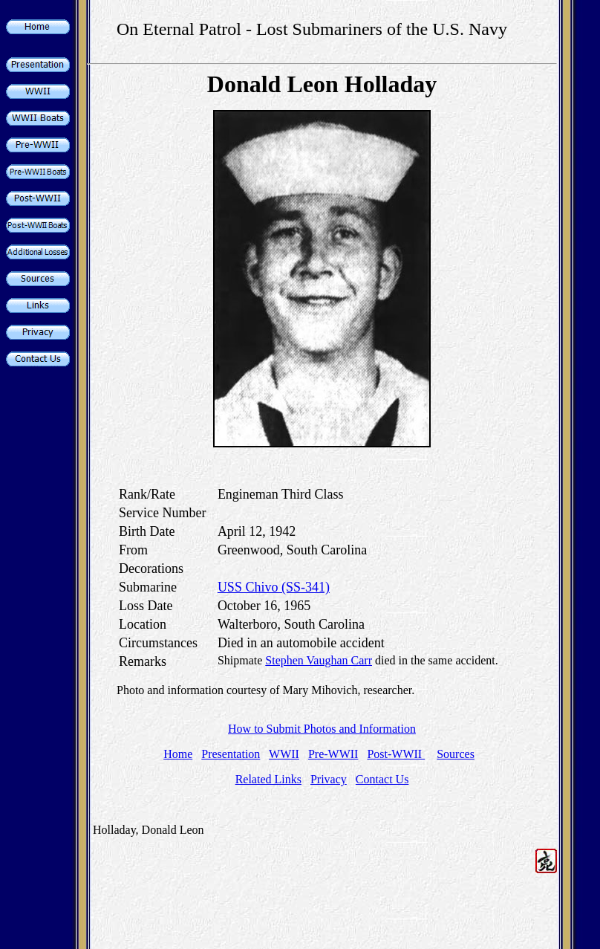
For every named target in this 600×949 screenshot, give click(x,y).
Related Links (268, 779)
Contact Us (382, 779)
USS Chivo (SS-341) (274, 587)
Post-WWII (396, 754)
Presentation (230, 754)
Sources (456, 754)
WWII (284, 754)
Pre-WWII (333, 754)
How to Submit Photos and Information (322, 728)
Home (177, 754)
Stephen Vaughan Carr (318, 660)
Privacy (328, 779)
